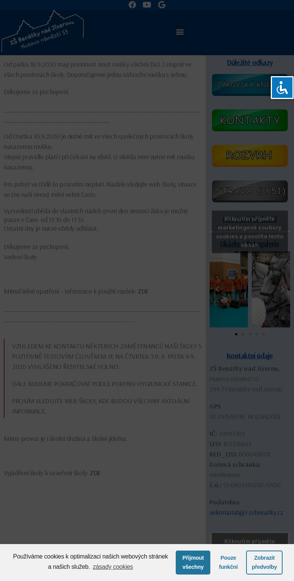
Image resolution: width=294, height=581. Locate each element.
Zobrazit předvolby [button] (264, 562)
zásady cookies (113, 566)
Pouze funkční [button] (228, 562)
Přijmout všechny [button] (193, 562)
